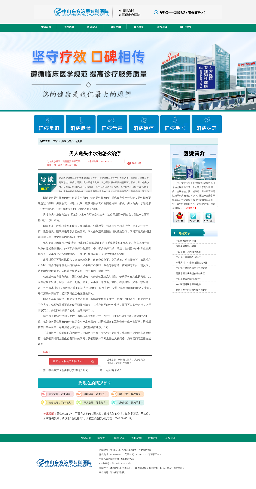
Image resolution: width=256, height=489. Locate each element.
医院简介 (69, 27)
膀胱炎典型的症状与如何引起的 (191, 290)
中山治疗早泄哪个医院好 (188, 257)
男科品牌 (115, 27)
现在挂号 (136, 163)
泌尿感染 (66, 141)
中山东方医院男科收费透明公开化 (68, 370)
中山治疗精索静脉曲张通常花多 (191, 268)
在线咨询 (162, 27)
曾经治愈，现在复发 (130, 394)
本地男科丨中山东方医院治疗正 (191, 262)
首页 (56, 141)
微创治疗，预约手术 (130, 402)
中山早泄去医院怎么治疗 (188, 279)
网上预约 (185, 27)
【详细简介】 (190, 208)
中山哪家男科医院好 (186, 241)
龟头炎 (78, 141)
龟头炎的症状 (113, 370)
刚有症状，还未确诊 (60, 394)
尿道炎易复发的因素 (186, 246)
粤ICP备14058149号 (121, 463)
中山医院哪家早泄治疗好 (188, 284)
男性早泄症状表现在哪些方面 (190, 273)
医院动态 (92, 27)
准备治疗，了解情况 (60, 402)
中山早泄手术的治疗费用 (188, 251)
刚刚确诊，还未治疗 (95, 394)
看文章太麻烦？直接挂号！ (68, 361)
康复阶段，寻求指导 (95, 402)
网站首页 (46, 27)
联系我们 (139, 27)
